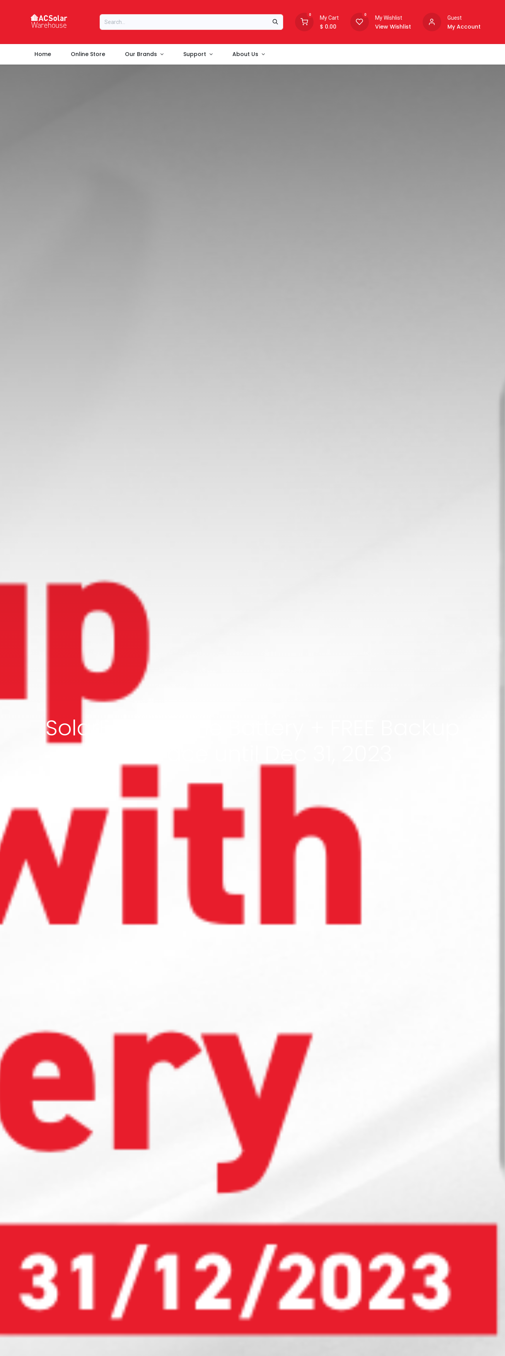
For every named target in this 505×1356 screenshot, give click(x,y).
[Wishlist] (359, 21)
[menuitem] (43, 54)
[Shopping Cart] (304, 21)
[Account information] (432, 21)
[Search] (275, 22)
